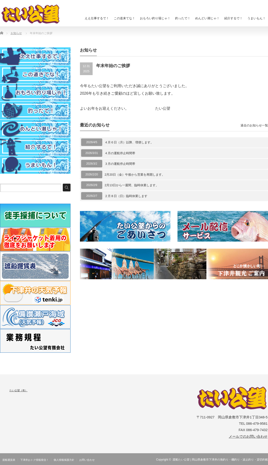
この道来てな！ (124, 18)
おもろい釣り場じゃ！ (155, 18)
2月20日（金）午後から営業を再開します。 (135, 174)
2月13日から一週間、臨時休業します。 (132, 185)
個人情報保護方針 (64, 459)
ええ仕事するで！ (97, 18)
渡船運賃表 (8, 459)
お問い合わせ (87, 459)
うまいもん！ (256, 18)
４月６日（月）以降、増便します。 (129, 142)
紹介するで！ (233, 18)
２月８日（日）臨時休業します (126, 196)
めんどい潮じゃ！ (207, 18)
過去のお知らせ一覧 (254, 125)
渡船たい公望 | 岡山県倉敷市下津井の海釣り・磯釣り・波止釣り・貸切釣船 (220, 459)
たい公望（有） (18, 390)
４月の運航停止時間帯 (120, 153)
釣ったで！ (182, 18)
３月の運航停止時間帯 (120, 164)
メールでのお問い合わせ (248, 436)
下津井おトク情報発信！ (34, 459)
